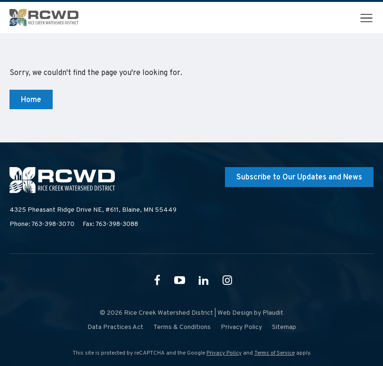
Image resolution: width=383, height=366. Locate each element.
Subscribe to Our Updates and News (299, 177)
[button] (366, 18)
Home (31, 100)
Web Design (234, 313)
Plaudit (272, 313)
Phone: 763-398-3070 (42, 224)
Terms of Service (274, 353)
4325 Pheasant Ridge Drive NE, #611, (93, 210)
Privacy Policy (224, 353)
